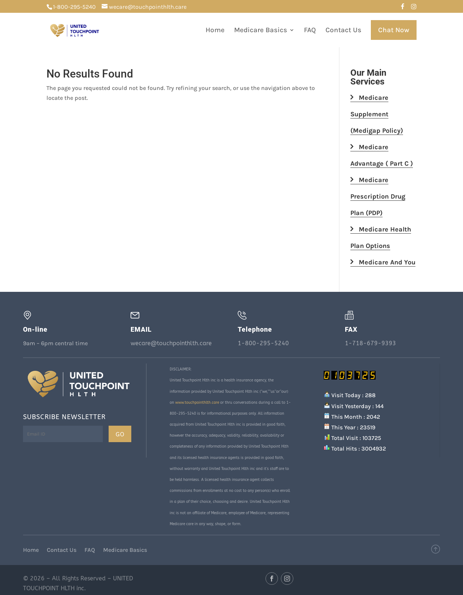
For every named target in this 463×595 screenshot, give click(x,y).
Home (215, 30)
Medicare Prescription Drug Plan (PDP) (377, 196)
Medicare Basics (260, 30)
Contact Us (343, 30)
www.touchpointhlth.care (197, 402)
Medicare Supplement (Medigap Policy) (376, 114)
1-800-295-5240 (74, 6)
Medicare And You (382, 262)
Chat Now (393, 30)
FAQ (310, 30)
